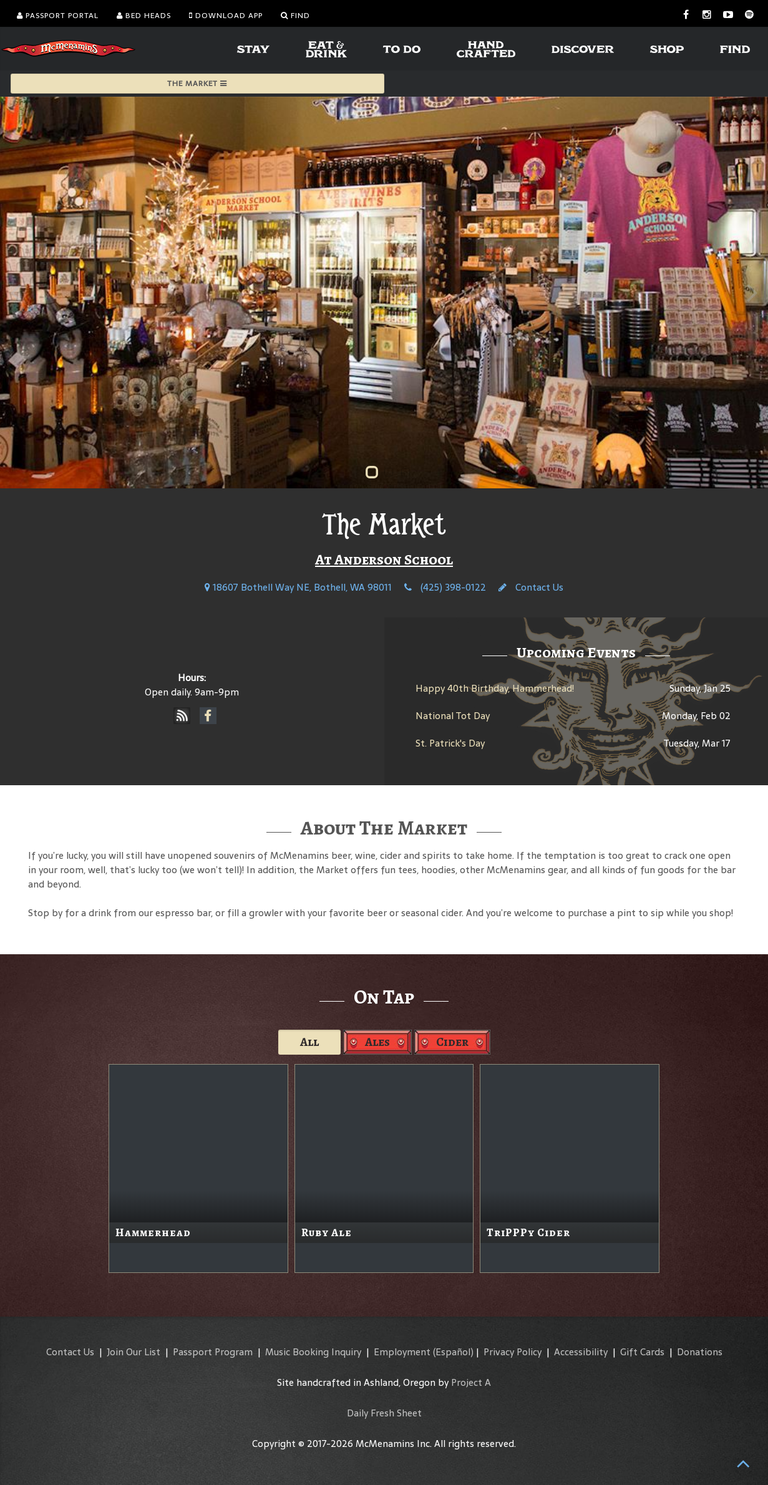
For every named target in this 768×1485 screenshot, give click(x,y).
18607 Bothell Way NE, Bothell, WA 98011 (298, 587)
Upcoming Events (576, 652)
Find (295, 15)
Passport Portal (58, 15)
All (309, 1041)
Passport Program (213, 1352)
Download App (226, 15)
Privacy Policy (513, 1352)
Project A (471, 1382)
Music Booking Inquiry (313, 1352)
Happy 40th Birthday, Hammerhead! (495, 688)
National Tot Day (453, 715)
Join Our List (133, 1352)
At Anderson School (384, 559)
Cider (452, 1041)
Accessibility (581, 1352)
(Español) (453, 1352)
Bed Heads (144, 15)
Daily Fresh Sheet (384, 1413)
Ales (377, 1041)
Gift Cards (642, 1352)
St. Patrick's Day (450, 743)
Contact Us (530, 587)
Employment (402, 1352)
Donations (699, 1352)
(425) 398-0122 (445, 587)
